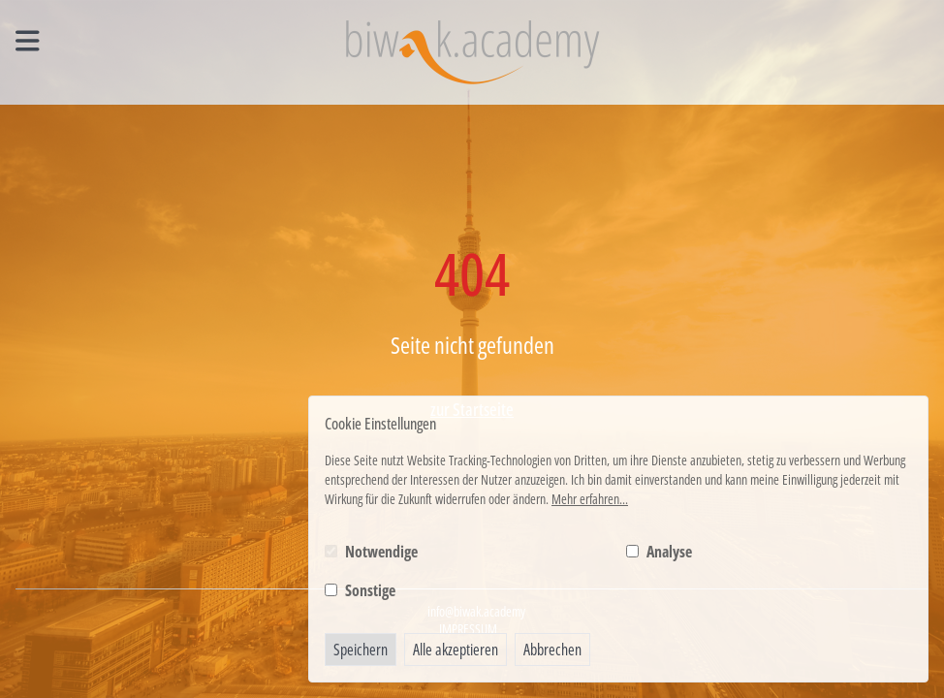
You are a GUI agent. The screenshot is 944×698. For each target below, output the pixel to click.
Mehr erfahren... (589, 499)
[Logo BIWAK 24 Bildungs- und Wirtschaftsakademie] (472, 52)
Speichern (360, 649)
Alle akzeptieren (455, 649)
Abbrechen (552, 649)
